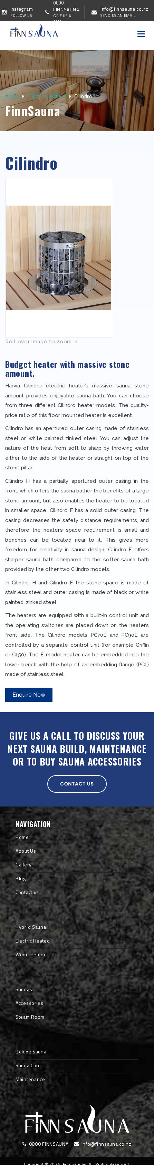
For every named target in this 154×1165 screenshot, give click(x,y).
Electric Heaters (46, 96)
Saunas (24, 989)
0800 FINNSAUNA (45, 1143)
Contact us (77, 783)
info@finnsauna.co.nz (102, 1143)
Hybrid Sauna (31, 926)
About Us (26, 850)
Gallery (24, 864)
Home (12, 96)
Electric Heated (33, 940)
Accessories (30, 1003)
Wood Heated (31, 954)
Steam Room (30, 1016)
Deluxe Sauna (31, 1051)
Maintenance (30, 1079)
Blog (21, 878)
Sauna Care (28, 1065)
